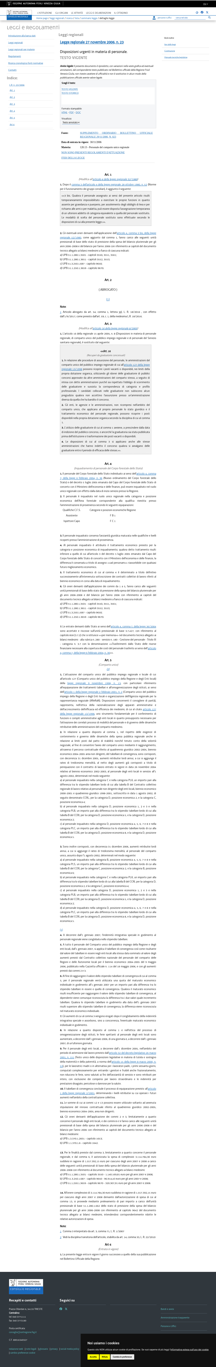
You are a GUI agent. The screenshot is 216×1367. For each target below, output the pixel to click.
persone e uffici (162, 17)
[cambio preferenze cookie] (22, 1352)
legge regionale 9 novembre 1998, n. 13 (94, 683)
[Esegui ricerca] (209, 17)
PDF (71, 112)
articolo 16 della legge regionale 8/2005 (115, 328)
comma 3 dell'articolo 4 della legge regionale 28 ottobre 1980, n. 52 (109, 184)
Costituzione (169, 51)
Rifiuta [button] (105, 1357)
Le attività (77, 12)
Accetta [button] (93, 1357)
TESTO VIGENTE (70, 89)
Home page (42, 18)
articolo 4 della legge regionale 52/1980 (115, 179)
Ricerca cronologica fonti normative (25, 63)
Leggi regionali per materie (21, 49)
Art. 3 (12, 104)
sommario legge (89, 18)
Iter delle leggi (170, 44)
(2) (108, 669)
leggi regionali (57, 18)
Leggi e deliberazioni (98, 12)
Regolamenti (14, 56)
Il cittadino (121, 12)
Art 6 (12, 124)
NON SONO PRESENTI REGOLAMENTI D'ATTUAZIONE (93, 152)
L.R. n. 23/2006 (17, 85)
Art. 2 (12, 97)
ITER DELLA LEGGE (73, 157)
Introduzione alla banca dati (22, 35)
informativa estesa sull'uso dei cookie (190, 1349)
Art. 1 (12, 90)
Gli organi (61, 12)
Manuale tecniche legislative (175, 57)
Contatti (12, 70)
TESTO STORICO (70, 93)
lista (77, 18)
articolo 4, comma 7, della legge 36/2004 (133, 626)
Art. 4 (12, 110)
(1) (108, 299)
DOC (78, 112)
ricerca (69, 18)
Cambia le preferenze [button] (122, 1357)
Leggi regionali (15, 42)
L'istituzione (44, 12)
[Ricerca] (190, 18)
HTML (64, 112)
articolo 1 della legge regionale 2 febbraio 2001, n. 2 (93, 692)
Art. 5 (12, 117)
